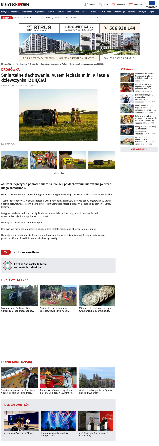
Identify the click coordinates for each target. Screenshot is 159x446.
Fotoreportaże (17, 405)
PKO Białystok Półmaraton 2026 (57, 18)
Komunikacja (136, 4)
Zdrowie (131, 12)
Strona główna (7, 64)
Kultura (61, 12)
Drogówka (34, 64)
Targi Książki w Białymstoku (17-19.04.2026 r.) (94, 434)
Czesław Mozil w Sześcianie (34, 18)
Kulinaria (138, 123)
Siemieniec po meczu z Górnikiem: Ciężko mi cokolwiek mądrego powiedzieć (18, 391)
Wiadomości (27, 12)
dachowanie (27, 252)
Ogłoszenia (118, 4)
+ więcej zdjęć (58, 173)
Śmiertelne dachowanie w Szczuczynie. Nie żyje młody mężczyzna (54, 309)
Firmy (103, 4)
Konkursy (18, 18)
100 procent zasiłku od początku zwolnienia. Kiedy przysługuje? (95, 309)
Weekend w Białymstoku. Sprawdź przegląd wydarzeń (96, 391)
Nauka (93, 12)
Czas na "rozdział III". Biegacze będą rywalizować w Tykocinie (145, 139)
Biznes (84, 12)
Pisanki (36, 252)
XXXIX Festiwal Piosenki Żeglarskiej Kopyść (86, 18)
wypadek (16, 252)
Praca (76, 12)
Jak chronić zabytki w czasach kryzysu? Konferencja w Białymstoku (144, 97)
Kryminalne (139, 133)
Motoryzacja (119, 12)
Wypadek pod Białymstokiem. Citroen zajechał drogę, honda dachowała (16, 309)
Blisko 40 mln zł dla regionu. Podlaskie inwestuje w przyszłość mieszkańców (144, 107)
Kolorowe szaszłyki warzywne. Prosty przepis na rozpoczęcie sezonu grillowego (146, 118)
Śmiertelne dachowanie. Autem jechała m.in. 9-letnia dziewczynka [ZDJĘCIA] (73, 64)
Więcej (152, 12)
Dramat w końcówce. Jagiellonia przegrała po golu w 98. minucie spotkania (56, 391)
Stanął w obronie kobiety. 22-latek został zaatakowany (146, 128)
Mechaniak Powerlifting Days (18, 433)
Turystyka (142, 12)
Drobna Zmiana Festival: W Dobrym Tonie (54, 434)
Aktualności (139, 102)
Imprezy (89, 4)
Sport (69, 12)
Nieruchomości (105, 12)
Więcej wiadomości (138, 149)
